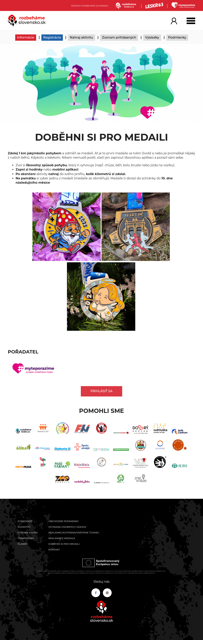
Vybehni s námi (28, 532)
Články (22, 543)
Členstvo (24, 526)
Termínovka (26, 538)
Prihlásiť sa (101, 391)
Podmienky (177, 37)
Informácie (25, 37)
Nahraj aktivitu (81, 37)
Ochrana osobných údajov (67, 526)
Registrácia (52, 37)
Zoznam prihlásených (119, 37)
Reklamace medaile (61, 538)
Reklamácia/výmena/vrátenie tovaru (73, 532)
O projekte (25, 521)
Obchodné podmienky (63, 521)
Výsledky (152, 37)
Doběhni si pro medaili (64, 543)
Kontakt (54, 549)
